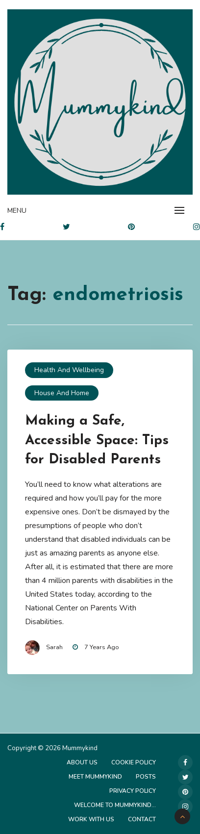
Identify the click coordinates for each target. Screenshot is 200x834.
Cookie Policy (133, 762)
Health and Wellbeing (69, 370)
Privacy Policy (132, 791)
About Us (82, 762)
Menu (16, 210)
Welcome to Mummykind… (115, 805)
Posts (146, 777)
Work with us (91, 819)
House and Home (61, 393)
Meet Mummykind (95, 777)
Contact (142, 819)
